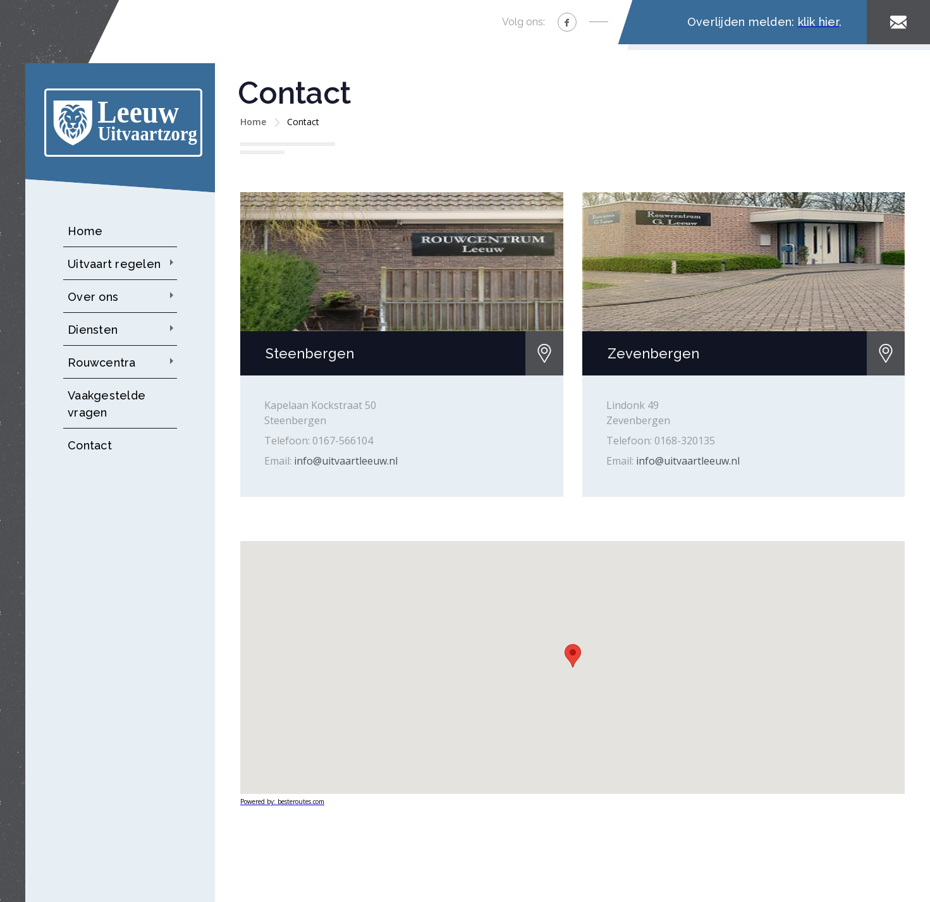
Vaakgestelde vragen (106, 404)
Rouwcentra (102, 362)
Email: (277, 461)
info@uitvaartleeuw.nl (346, 461)
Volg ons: (523, 22)
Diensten (93, 329)
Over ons (93, 296)
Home (85, 231)
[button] (573, 655)
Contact (90, 445)
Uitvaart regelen (114, 264)
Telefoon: (287, 441)
